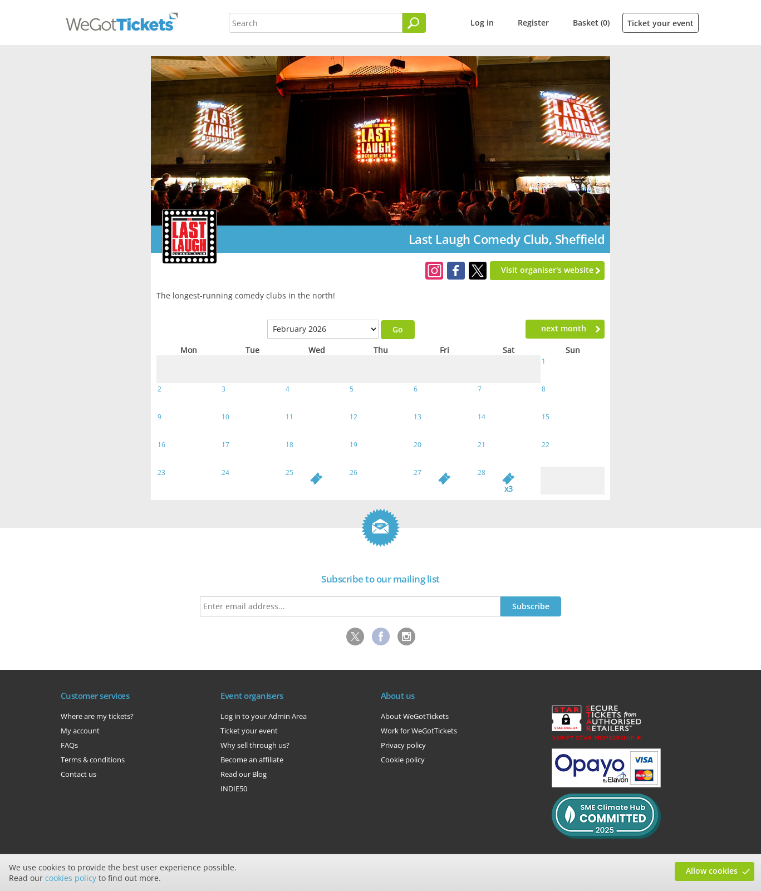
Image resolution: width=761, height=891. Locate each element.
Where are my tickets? (97, 716)
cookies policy (70, 878)
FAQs (69, 745)
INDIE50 (233, 789)
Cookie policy (403, 760)
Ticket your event (660, 23)
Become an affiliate (251, 760)
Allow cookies (712, 870)
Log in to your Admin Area (263, 716)
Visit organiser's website (547, 270)
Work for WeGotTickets (419, 731)
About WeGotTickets (415, 716)
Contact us (78, 774)
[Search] (414, 23)
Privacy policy (403, 745)
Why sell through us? (254, 745)
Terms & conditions (93, 760)
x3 (508, 488)
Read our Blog (243, 774)
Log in (482, 22)
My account (80, 731)
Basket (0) (591, 22)
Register (533, 22)
